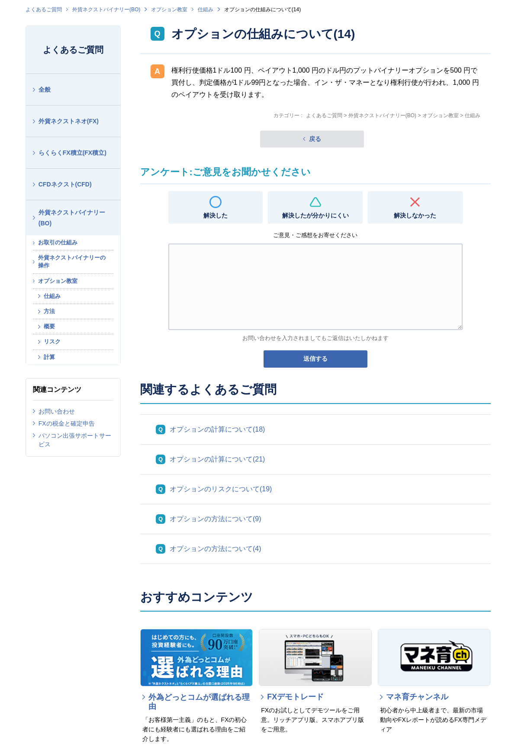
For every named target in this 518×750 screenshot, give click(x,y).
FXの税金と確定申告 (67, 423)
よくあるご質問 (44, 9)
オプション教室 (169, 9)
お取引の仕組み (57, 242)
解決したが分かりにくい (315, 215)
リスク (52, 341)
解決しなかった (415, 215)
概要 (49, 326)
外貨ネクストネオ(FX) (69, 121)
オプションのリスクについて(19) (221, 489)
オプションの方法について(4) (215, 548)
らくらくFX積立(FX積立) (72, 152)
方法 (49, 311)
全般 (45, 89)
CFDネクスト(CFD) (65, 184)
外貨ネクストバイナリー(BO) (106, 9)
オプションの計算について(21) (217, 459)
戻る (315, 138)
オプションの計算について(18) (217, 429)
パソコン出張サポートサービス (75, 440)
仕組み (205, 9)
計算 (49, 357)
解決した (215, 215)
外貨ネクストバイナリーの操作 (72, 261)
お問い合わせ (57, 411)
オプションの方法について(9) (215, 518)
